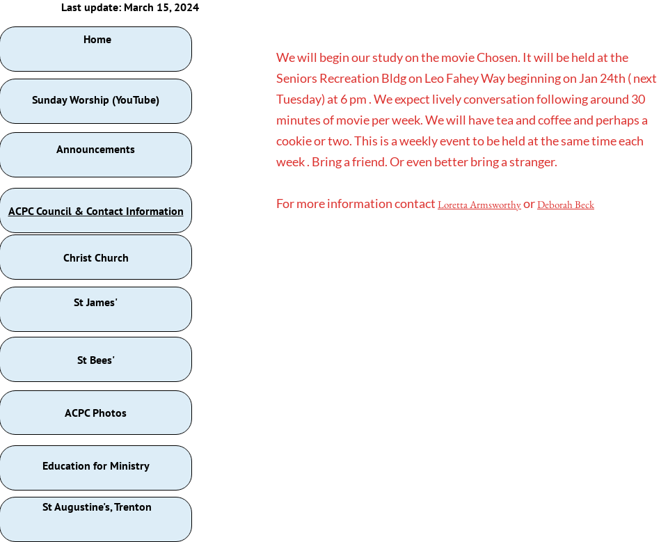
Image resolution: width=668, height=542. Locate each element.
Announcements (95, 149)
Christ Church (96, 257)
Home (97, 39)
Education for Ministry (96, 465)
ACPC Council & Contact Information (96, 211)
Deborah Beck (565, 204)
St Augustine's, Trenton (97, 506)
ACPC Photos (96, 413)
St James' (96, 302)
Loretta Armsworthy (479, 204)
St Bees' (96, 360)
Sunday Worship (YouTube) (95, 99)
